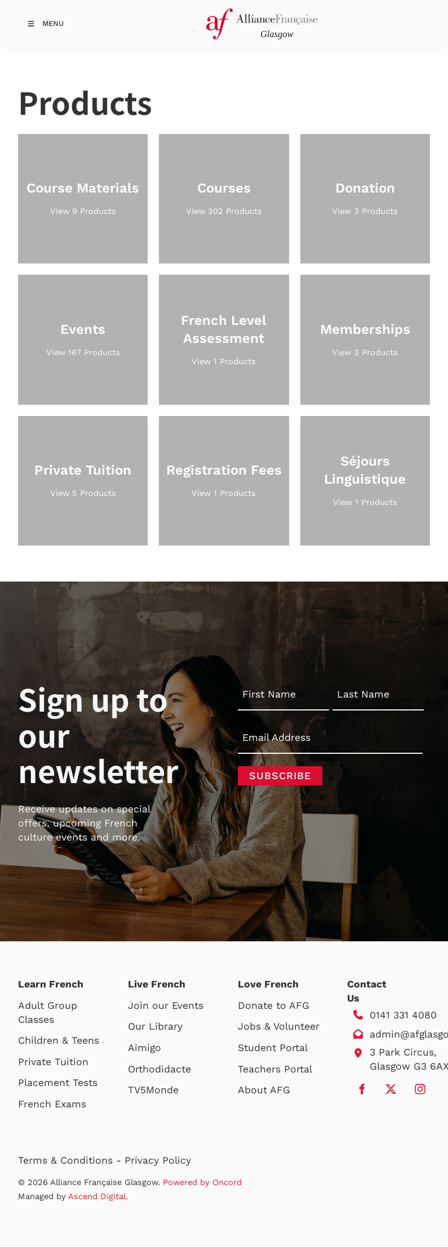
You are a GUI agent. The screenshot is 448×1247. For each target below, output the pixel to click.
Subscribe (280, 775)
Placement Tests (57, 1082)
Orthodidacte (159, 1069)
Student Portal (273, 1047)
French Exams (52, 1104)
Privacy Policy (158, 1160)
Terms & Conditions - (71, 1160)
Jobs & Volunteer (279, 1026)
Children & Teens (58, 1040)
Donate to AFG (273, 1005)
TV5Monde (153, 1090)
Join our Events (165, 1005)
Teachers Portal (275, 1069)
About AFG (264, 1090)
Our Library (155, 1026)
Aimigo (144, 1047)
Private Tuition (53, 1061)
